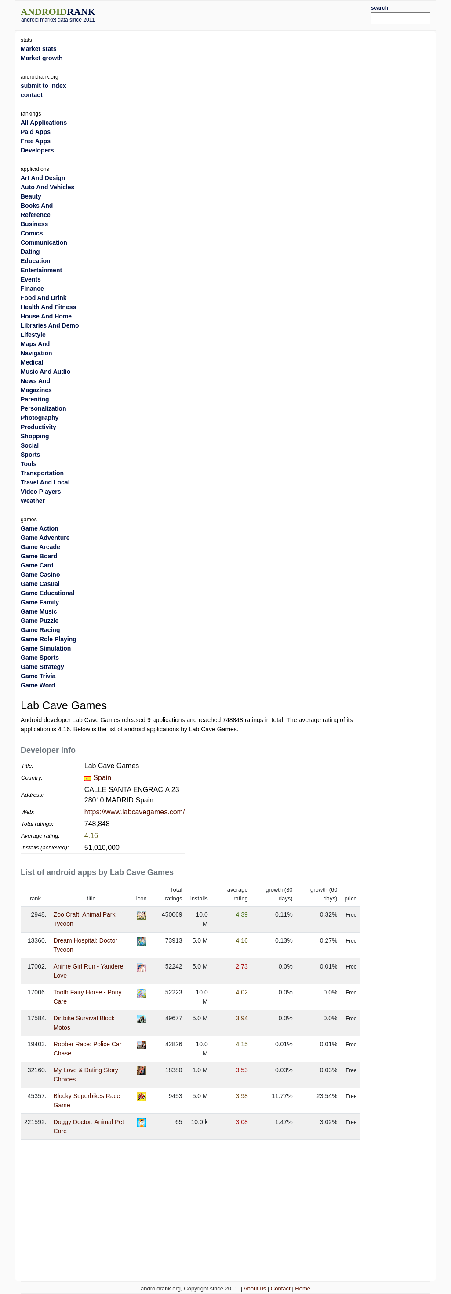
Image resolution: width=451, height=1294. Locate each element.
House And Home (46, 316)
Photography (39, 417)
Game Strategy (42, 666)
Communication (44, 242)
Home (302, 1288)
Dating (30, 251)
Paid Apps (36, 131)
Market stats (39, 48)
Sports (30, 454)
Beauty (31, 196)
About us (255, 1288)
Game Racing (40, 629)
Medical (32, 362)
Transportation (42, 473)
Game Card (37, 565)
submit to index (43, 85)
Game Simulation (46, 648)
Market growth (42, 57)
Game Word (38, 685)
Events (31, 279)
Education (36, 260)
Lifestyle (33, 334)
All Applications (44, 122)
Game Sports (40, 657)
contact (32, 94)
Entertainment (41, 270)
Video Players (41, 491)
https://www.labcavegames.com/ (134, 812)
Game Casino (40, 574)
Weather (33, 500)
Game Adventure (45, 537)
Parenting (35, 399)
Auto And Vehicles (47, 187)
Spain (102, 777)
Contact (281, 1288)
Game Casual (40, 583)
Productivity (38, 426)
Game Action (39, 528)
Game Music (39, 611)
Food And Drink (43, 297)
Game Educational (47, 592)
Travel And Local (45, 482)
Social (30, 445)
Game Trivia (38, 676)
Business (34, 224)
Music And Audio (45, 371)
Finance (32, 288)
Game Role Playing (48, 639)
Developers (37, 150)
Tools (28, 463)
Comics (32, 233)
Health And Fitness (48, 307)
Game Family (40, 602)
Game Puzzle (39, 620)
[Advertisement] (243, 14)
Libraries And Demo (50, 325)
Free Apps (36, 141)
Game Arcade (40, 546)
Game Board (39, 556)
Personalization (43, 408)
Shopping (35, 436)
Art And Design (43, 177)
